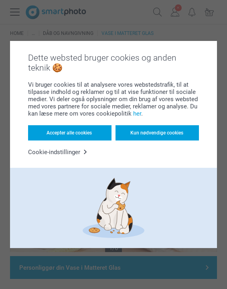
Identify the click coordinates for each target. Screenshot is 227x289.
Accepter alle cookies (69, 133)
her (137, 113)
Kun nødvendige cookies (156, 133)
